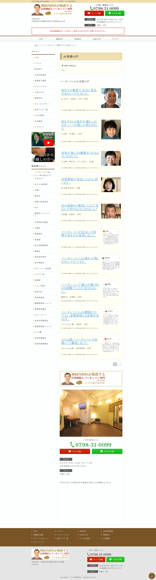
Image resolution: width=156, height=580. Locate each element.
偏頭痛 (37, 280)
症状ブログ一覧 (41, 109)
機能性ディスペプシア (43, 215)
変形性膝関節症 (41, 343)
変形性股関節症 (41, 320)
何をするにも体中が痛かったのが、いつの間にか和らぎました (79, 124)
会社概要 (38, 121)
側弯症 (37, 195)
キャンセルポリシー (42, 103)
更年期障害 (39, 262)
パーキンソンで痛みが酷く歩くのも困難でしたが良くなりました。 (80, 288)
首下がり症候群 (41, 184)
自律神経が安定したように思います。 (79, 181)
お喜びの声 (96, 39)
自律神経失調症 (41, 222)
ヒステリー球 (39, 274)
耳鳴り (37, 190)
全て (63, 70)
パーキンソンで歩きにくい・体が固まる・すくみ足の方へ (43, 175)
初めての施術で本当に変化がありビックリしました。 (79, 92)
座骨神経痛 (39, 297)
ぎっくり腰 (38, 332)
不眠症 (37, 228)
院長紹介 (78, 39)
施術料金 (59, 39)
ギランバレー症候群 (43, 268)
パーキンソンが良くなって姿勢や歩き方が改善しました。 (78, 233)
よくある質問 (39, 115)
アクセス (115, 39)
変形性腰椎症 (40, 338)
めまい (37, 207)
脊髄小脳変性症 (41, 201)
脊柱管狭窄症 (40, 256)
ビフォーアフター (41, 86)
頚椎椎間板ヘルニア (43, 326)
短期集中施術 (40, 80)
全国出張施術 (40, 75)
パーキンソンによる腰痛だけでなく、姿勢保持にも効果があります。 (80, 315)
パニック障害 (40, 285)
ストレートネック (41, 314)
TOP (41, 39)
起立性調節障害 (41, 245)
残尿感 (37, 239)
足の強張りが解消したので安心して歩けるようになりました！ (80, 207)
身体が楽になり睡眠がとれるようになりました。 (80, 154)
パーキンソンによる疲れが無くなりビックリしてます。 (80, 260)
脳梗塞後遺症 (40, 309)
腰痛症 (37, 251)
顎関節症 (38, 233)
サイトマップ (39, 127)
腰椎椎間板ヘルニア (43, 303)
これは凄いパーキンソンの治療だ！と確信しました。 (79, 341)
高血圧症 (38, 291)
